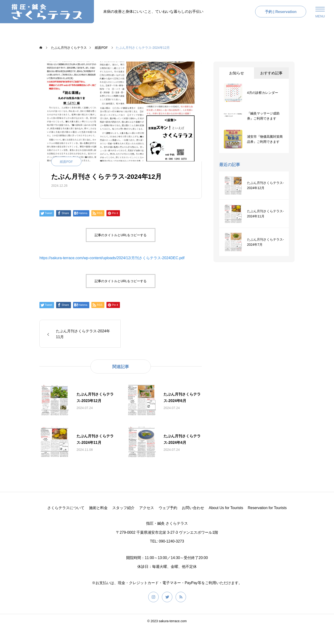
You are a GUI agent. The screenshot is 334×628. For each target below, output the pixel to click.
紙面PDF (66, 162)
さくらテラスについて (65, 508)
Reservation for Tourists (267, 508)
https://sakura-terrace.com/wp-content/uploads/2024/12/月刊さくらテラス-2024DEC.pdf (111, 258)
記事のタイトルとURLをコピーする (121, 235)
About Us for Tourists (226, 508)
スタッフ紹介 (123, 508)
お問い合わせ (193, 508)
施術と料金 (98, 508)
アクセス (146, 508)
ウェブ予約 (168, 508)
